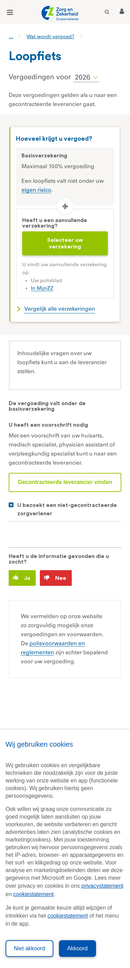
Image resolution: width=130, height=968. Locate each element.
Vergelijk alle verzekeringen (59, 308)
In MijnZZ (42, 288)
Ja (21, 577)
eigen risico (36, 190)
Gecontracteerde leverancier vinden (65, 482)
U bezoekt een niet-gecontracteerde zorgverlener (67, 509)
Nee (55, 578)
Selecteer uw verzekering (65, 243)
